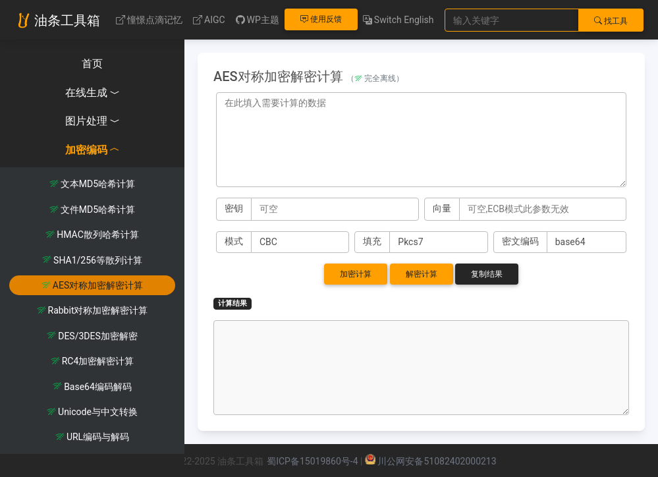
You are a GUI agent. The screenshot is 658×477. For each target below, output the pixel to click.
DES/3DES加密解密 (92, 336)
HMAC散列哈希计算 (92, 234)
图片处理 (92, 121)
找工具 (611, 21)
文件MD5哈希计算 (92, 209)
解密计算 (421, 274)
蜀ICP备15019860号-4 (312, 461)
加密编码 (92, 150)
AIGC (209, 19)
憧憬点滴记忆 (149, 19)
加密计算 (355, 274)
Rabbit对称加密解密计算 (92, 310)
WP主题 (257, 19)
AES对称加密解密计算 (92, 285)
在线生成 (92, 92)
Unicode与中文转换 (92, 412)
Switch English (398, 19)
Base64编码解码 (92, 386)
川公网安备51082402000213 (436, 461)
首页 (92, 63)
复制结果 (487, 274)
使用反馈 (321, 19)
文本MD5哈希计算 (92, 184)
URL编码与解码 (92, 437)
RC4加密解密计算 (92, 361)
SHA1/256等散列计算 (92, 260)
